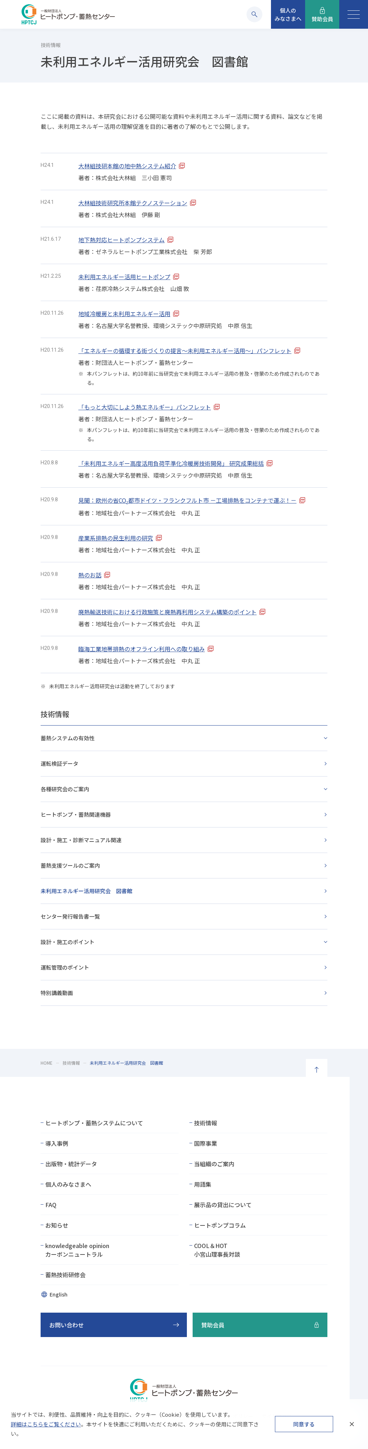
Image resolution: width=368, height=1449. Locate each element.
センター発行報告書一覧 (70, 916)
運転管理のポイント (65, 967)
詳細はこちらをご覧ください (46, 1424)
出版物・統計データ (71, 1163)
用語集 (202, 1184)
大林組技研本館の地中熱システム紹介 (127, 165)
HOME (46, 1063)
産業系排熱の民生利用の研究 (115, 538)
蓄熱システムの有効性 (68, 738)
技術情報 (55, 714)
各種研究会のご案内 (65, 789)
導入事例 (56, 1143)
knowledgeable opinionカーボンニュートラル (77, 1249)
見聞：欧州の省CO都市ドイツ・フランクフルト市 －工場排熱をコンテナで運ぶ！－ (187, 500)
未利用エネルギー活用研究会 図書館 (86, 891)
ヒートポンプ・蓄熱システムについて (94, 1123)
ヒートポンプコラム (220, 1225)
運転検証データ (59, 763)
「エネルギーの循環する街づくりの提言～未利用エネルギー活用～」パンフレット (184, 350)
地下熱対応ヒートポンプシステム (121, 239)
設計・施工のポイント (68, 942)
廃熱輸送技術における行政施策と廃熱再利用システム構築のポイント (167, 612)
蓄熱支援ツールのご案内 (70, 865)
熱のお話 (89, 575)
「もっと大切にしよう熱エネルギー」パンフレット (144, 407)
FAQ (50, 1204)
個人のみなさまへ (68, 1184)
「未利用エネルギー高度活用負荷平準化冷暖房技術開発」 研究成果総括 (171, 463)
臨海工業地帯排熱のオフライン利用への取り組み (141, 648)
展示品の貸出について (223, 1204)
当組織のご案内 (214, 1163)
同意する (304, 1424)
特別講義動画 (57, 993)
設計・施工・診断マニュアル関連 (81, 840)
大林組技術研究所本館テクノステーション (132, 202)
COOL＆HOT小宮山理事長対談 (217, 1249)
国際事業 (205, 1143)
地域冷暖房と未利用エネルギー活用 (124, 313)
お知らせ (56, 1225)
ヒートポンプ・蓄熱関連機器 (76, 814)
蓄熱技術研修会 (65, 1274)
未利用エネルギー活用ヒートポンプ (124, 276)
